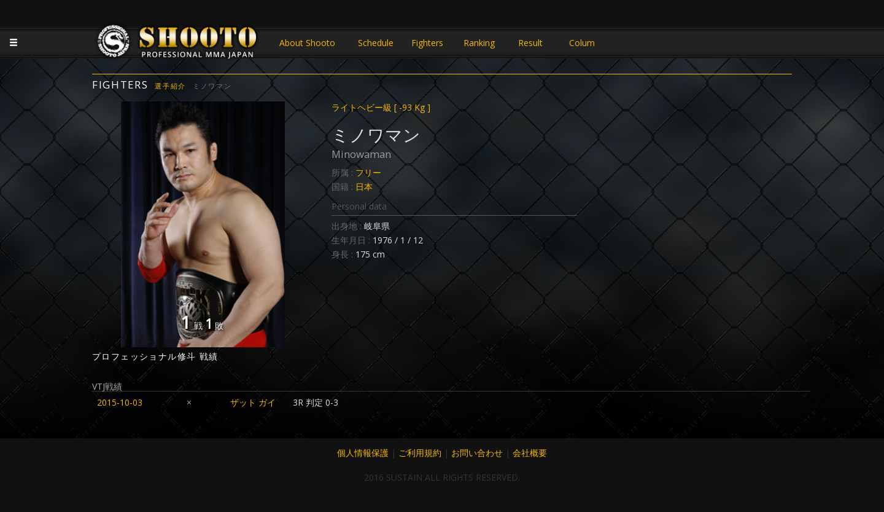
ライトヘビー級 (381, 107)
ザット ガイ (253, 402)
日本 (364, 186)
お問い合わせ (477, 453)
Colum (582, 43)
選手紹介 (170, 85)
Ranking (479, 43)
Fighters (427, 43)
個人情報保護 (363, 453)
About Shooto (307, 43)
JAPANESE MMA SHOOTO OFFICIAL (178, 44)
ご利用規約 (419, 453)
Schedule (376, 43)
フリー (368, 172)
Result (530, 43)
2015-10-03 (119, 402)
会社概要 (530, 453)
